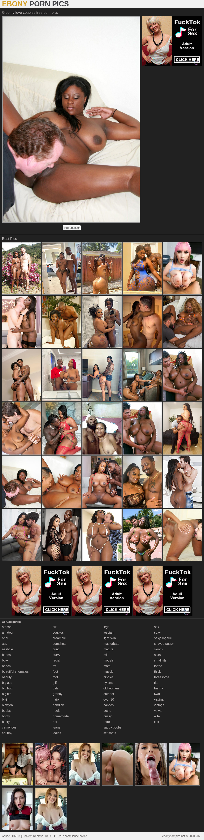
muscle (108, 671)
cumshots (59, 643)
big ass (7, 682)
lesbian (108, 632)
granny (58, 694)
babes (6, 655)
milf (105, 655)
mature (108, 649)
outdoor (108, 694)
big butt (7, 688)
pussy (107, 716)
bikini (5, 699)
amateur (8, 632)
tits (156, 682)
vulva (158, 710)
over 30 (108, 699)
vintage (159, 705)
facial (56, 660)
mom (107, 666)
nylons (108, 682)
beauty (7, 677)
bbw (5, 660)
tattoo (158, 666)
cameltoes (9, 727)
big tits (6, 694)
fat (54, 666)
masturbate (111, 643)
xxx (156, 722)
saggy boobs (112, 727)
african (7, 627)
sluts (157, 655)
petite (107, 710)
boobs (6, 710)
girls (56, 688)
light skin (109, 638)
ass (4, 643)
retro (106, 722)
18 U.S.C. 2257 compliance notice (66, 836)
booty (6, 716)
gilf (55, 682)
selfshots (109, 733)
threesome (161, 677)
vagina (159, 699)
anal (5, 638)
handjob (58, 705)
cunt (56, 649)
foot (55, 677)
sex (156, 627)
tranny (158, 688)
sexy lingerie (163, 638)
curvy (56, 655)
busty (6, 722)
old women (111, 688)
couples (58, 632)
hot (55, 722)
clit (55, 627)
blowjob (7, 705)
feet (55, 671)
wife (157, 716)
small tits (160, 660)
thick (157, 671)
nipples (108, 677)
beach (6, 666)
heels (56, 710)
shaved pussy (164, 643)
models (108, 660)
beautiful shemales (15, 671)
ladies (57, 733)
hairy (56, 699)
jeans (56, 727)
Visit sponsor (72, 227)
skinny (158, 649)
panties (108, 705)
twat (157, 694)
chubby (7, 733)
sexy (157, 632)
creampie (59, 638)
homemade (61, 716)
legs (106, 627)
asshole (7, 649)
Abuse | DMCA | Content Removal (23, 836)
